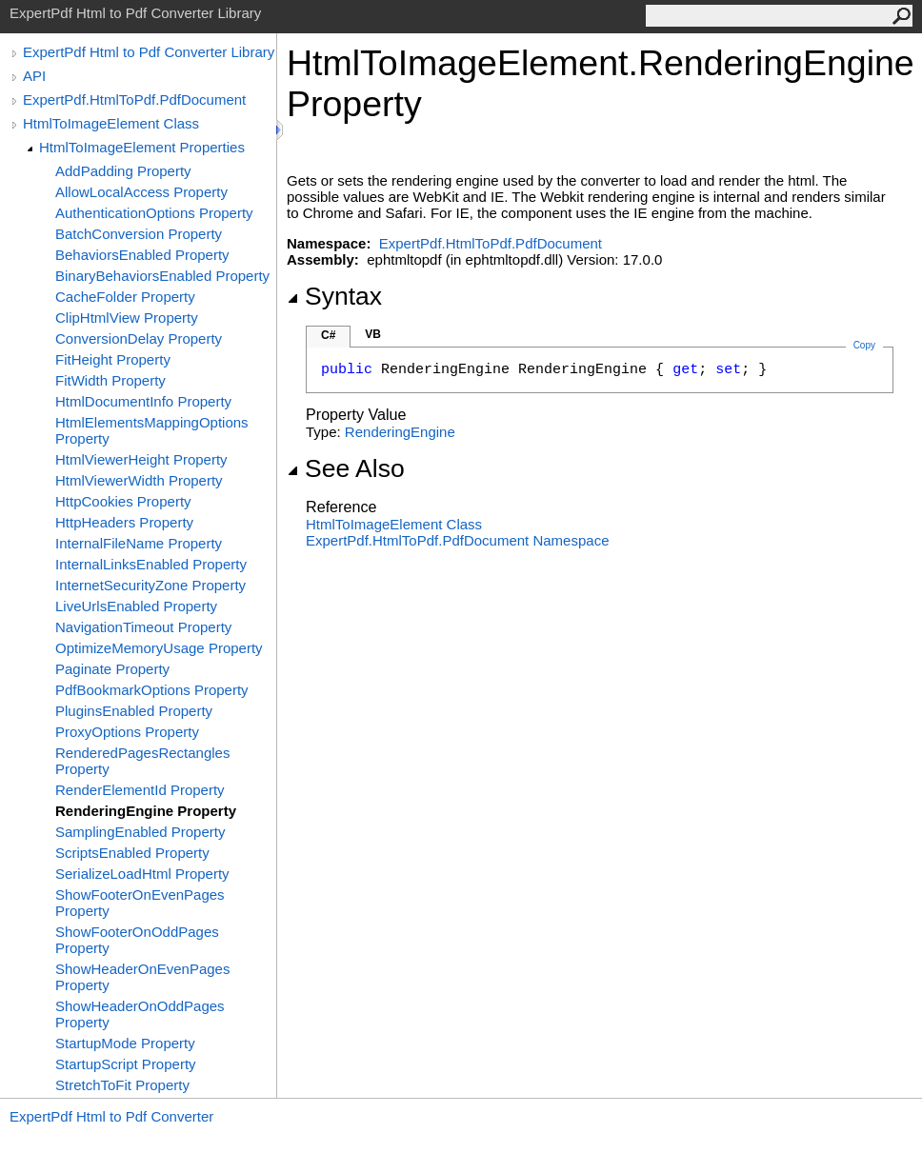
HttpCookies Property (123, 501)
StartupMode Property (125, 1043)
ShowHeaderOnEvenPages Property (142, 977)
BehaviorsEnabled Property (142, 255)
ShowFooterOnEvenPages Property (140, 902)
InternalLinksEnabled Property (151, 564)
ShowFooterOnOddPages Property (137, 940)
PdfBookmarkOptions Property (152, 690)
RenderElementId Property (140, 790)
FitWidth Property (110, 380)
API (34, 76)
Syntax (334, 296)
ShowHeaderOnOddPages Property (140, 1014)
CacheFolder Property (125, 296)
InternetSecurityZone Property (150, 585)
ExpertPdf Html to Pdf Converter (111, 1116)
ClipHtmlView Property (126, 317)
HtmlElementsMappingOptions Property (152, 430)
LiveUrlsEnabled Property (136, 606)
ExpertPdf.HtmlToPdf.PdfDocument (134, 99)
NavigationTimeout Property (143, 627)
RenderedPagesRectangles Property (142, 761)
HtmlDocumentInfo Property (143, 401)
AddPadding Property (123, 171)
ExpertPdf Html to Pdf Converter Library (148, 52)
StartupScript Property (125, 1064)
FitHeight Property (112, 359)
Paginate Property (112, 669)
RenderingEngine (400, 432)
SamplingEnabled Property (140, 832)
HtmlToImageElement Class (111, 123)
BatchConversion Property (138, 234)
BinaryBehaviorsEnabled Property (162, 276)
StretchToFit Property (122, 1085)
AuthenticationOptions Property (154, 213)
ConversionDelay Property (138, 338)
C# (328, 335)
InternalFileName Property (138, 543)
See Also (346, 468)
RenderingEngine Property (145, 811)
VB (373, 334)
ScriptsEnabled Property (132, 853)
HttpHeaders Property (124, 522)
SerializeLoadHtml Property (142, 873)
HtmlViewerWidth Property (139, 480)
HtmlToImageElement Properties (142, 147)
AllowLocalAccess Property (141, 192)
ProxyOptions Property (127, 732)
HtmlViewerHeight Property (141, 459)
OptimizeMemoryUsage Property (159, 648)
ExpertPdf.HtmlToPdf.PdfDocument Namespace (457, 540)
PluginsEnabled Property (133, 711)
